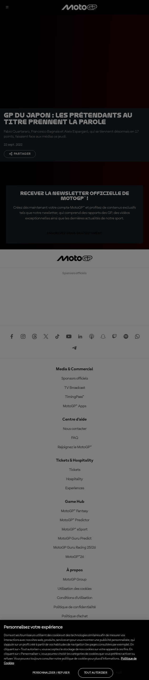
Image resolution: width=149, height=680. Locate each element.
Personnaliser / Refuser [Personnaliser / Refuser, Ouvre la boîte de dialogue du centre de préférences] (51, 672)
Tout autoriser (95, 672)
